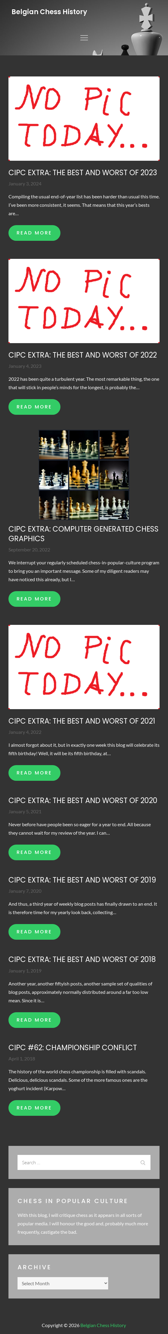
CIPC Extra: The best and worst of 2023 (82, 173)
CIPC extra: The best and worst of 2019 (82, 880)
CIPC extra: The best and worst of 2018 (82, 959)
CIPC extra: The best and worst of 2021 (81, 721)
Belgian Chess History (49, 12)
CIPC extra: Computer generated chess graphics (83, 533)
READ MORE (34, 232)
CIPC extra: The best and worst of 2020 (82, 800)
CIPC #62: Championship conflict (72, 1048)
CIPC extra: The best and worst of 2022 (82, 355)
